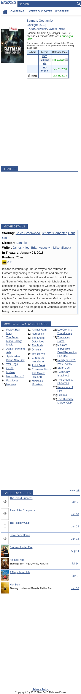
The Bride (37, 345)
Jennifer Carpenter (54, 233)
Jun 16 (75, 588)
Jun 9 (75, 501)
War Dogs (12, 364)
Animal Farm (39, 329)
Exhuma (62, 395)
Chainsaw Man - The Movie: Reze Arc (41, 373)
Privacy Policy (40, 689)
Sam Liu (21, 243)
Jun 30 (75, 514)
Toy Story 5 (38, 353)
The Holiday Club (20, 522)
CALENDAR (17, 11)
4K (44, 63)
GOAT (9, 368)
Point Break (38, 365)
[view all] (74, 490)
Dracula (36, 349)
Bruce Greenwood (28, 233)
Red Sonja (38, 333)
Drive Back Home (20, 535)
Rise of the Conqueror (22, 510)
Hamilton (15, 584)
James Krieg (21, 247)
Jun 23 (75, 526)
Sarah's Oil (63, 367)
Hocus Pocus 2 (15, 376)
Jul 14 (74, 563)
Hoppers (11, 384)
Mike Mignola (62, 247)
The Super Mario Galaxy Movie (14, 341)
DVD (44, 56)
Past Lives (12, 380)
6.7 (6, 262)
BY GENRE (62, 11)
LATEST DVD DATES (39, 11)
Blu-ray (45, 59)
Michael (10, 372)
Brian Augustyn (41, 247)
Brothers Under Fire (21, 547)
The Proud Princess (21, 498)
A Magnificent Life (20, 572)
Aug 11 (75, 551)
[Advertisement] (40, 122)
